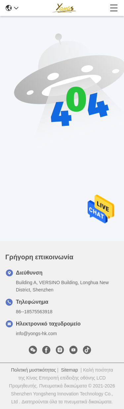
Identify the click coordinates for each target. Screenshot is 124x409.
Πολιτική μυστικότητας (33, 370)
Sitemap (69, 370)
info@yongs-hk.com (36, 333)
